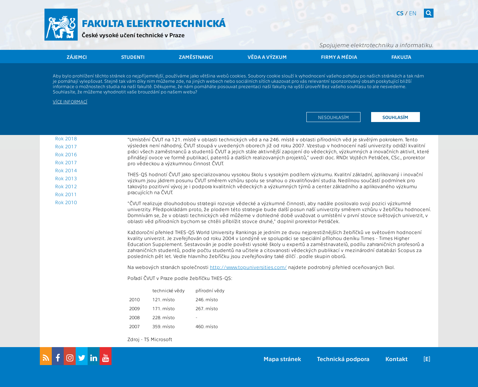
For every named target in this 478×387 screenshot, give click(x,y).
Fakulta (401, 57)
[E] (427, 358)
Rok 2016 (66, 154)
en (413, 12)
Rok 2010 (66, 202)
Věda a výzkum (267, 57)
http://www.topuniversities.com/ (248, 267)
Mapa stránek (282, 358)
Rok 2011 (66, 194)
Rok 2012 (66, 186)
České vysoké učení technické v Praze (133, 34)
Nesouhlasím (333, 117)
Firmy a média (339, 57)
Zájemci (77, 57)
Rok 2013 (66, 178)
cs (400, 12)
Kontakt (396, 358)
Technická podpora (343, 358)
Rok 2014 (66, 170)
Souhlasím (395, 117)
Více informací (70, 101)
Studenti (133, 57)
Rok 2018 (66, 138)
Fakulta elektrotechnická (154, 23)
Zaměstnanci (196, 57)
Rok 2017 (66, 146)
